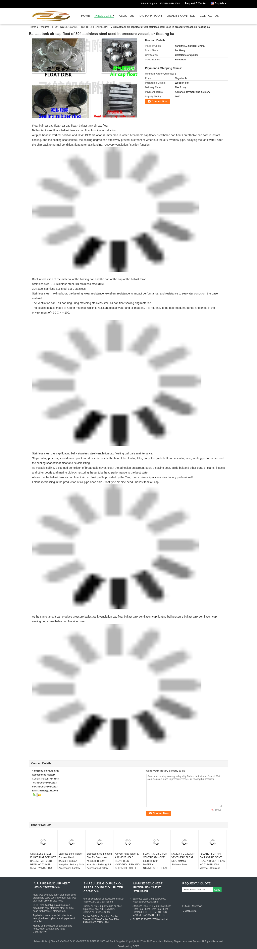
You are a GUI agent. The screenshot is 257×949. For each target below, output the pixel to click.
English (221, 2)
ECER (136, 946)
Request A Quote (195, 3)
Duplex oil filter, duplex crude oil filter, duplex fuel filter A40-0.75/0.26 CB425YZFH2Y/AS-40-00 (102, 909)
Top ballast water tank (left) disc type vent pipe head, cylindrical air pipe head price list (54, 918)
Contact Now (159, 101)
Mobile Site (189, 911)
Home (85, 15)
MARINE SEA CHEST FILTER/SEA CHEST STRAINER (147, 887)
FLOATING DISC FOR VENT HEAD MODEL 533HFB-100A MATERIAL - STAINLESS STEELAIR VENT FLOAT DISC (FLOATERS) (156, 864)
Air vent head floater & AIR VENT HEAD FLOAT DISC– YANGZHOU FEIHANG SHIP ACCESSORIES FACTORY (127, 862)
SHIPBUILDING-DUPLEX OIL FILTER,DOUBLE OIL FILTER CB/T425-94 (103, 887)
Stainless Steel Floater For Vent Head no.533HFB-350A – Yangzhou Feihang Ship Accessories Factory (71, 861)
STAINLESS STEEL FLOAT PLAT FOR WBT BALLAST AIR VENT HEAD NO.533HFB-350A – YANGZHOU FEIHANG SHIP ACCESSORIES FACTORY (43, 866)
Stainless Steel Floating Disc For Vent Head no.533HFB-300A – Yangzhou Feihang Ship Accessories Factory (99, 861)
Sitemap (197, 906)
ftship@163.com (48, 790)
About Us (126, 15)
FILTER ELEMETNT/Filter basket (150, 919)
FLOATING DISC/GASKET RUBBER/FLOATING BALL (81, 27)
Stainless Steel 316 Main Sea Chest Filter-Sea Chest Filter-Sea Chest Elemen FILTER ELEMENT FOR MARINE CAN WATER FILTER (151, 910)
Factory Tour (150, 15)
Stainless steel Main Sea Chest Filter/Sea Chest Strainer (149, 900)
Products (103, 15)
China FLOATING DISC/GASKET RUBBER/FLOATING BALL (83, 941)
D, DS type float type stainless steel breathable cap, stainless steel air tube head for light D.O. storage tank (53, 908)
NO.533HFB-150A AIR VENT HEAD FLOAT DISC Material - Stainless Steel (183, 859)
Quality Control (181, 15)
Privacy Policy (41, 941)
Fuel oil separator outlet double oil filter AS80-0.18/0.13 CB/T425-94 (103, 900)
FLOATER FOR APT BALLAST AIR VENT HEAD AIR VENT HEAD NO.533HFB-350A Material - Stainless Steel (212, 862)
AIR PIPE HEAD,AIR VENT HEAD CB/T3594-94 (52, 885)
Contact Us (209, 15)
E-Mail (186, 906)
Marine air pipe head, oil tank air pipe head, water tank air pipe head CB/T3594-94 (52, 928)
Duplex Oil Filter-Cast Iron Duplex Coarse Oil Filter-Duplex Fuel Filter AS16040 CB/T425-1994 (101, 919)
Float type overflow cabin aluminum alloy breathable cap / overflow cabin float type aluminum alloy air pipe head (54, 897)
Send (217, 889)
